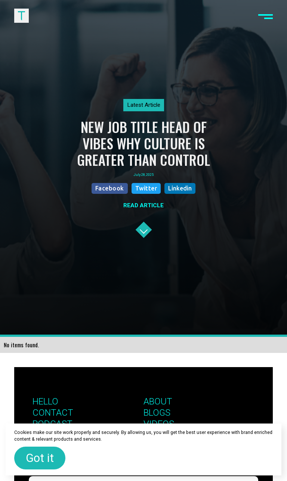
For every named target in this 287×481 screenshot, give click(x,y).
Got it (40, 458)
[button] (265, 16)
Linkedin (180, 188)
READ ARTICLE (143, 205)
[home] (21, 16)
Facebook (109, 188)
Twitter (146, 188)
